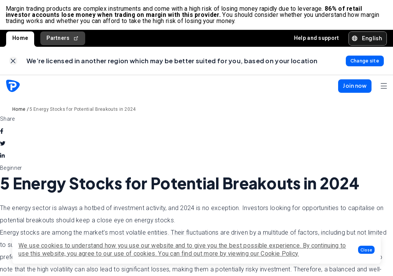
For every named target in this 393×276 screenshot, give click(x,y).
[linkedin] (2, 158)
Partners (62, 39)
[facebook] (1, 133)
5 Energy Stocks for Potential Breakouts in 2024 (83, 111)
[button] (366, 250)
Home (20, 39)
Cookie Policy (279, 253)
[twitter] (2, 146)
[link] (13, 63)
